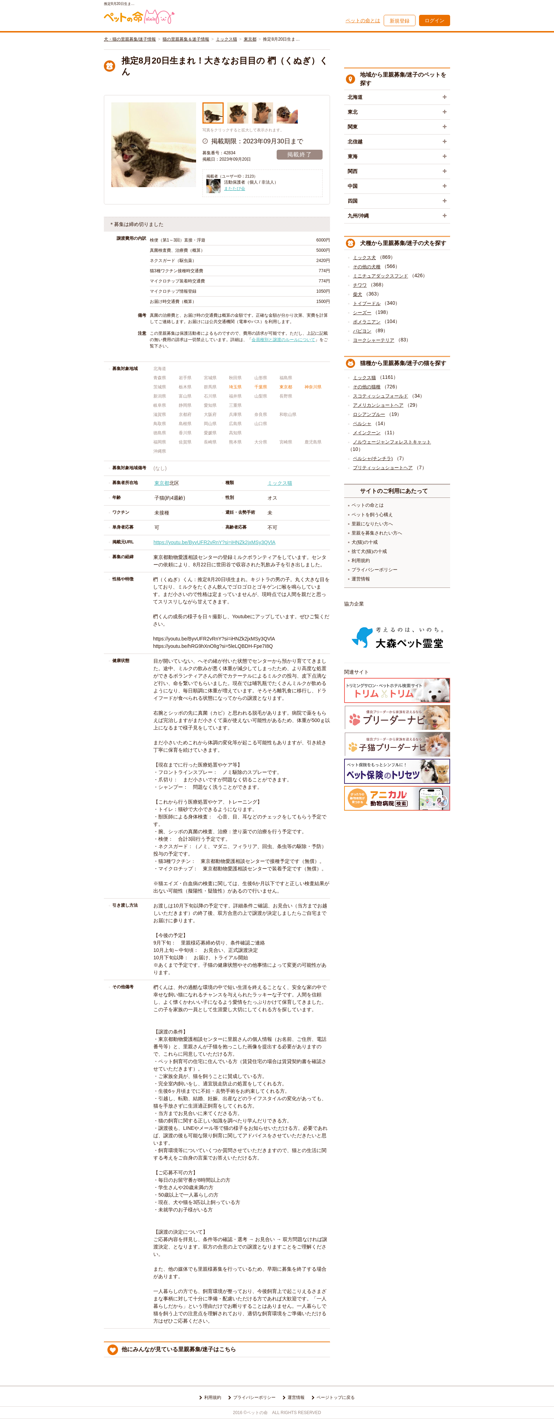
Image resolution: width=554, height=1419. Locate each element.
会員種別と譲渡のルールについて (283, 339)
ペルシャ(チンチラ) (373, 458)
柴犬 (357, 294)
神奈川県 (313, 386)
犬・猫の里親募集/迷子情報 (130, 39)
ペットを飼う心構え (372, 514)
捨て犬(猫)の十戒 (369, 551)
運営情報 (361, 579)
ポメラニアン (367, 321)
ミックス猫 (226, 39)
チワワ (360, 285)
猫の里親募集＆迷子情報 (186, 39)
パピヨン (362, 331)
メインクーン (367, 432)
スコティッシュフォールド (380, 396)
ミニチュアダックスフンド (380, 276)
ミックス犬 (364, 257)
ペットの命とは (363, 20)
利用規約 (361, 560)
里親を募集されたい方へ (377, 533)
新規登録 (399, 21)
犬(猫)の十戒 (365, 542)
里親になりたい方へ (372, 523)
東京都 (250, 39)
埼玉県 (235, 386)
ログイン (434, 20)
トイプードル (367, 303)
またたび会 (234, 188)
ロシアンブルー (369, 414)
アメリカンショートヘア (378, 405)
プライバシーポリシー (374, 569)
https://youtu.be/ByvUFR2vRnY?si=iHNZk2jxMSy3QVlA (215, 542)
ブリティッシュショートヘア (383, 467)
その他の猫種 (367, 386)
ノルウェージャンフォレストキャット (392, 442)
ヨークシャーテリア (373, 340)
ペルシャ (362, 423)
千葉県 (260, 386)
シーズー (362, 312)
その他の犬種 (367, 266)
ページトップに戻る (336, 1397)
